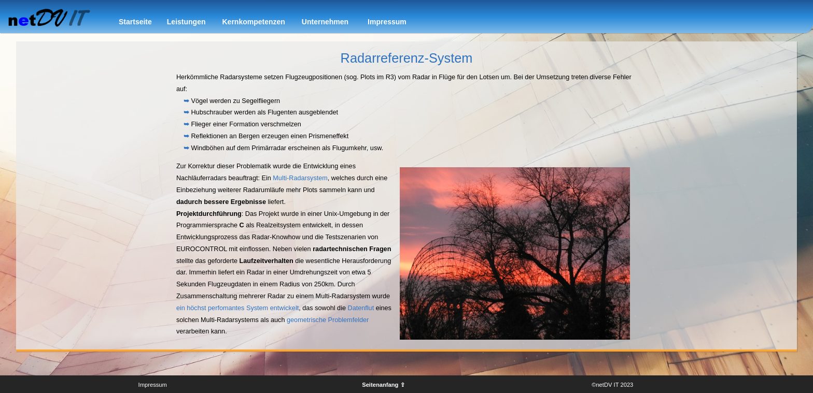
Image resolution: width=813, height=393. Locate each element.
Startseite (135, 22)
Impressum (387, 22)
